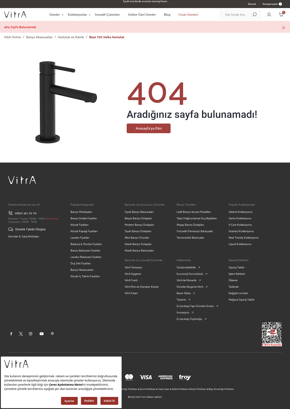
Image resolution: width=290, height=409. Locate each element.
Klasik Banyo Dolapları (138, 243)
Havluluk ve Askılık (71, 37)
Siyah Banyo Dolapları (138, 231)
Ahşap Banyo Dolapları (190, 224)
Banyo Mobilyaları (81, 211)
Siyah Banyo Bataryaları (139, 211)
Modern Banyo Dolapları (139, 224)
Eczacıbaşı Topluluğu (189, 318)
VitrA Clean (131, 293)
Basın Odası (184, 293)
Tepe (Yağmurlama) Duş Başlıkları (197, 218)
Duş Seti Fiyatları (80, 263)
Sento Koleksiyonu (240, 218)
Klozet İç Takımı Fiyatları (85, 276)
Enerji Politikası (198, 389)
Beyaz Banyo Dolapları (138, 218)
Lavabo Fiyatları (79, 237)
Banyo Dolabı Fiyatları (83, 218)
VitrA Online (12, 37)
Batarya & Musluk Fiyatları (86, 243)
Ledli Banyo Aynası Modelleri (194, 211)
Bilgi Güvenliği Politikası (221, 389)
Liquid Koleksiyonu (240, 243)
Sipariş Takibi (236, 267)
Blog (167, 14)
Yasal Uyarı (163, 389)
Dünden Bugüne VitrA (190, 286)
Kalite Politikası (180, 389)
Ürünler (54, 14)
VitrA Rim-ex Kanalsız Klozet (142, 286)
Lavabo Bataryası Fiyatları (85, 256)
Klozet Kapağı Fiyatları (83, 231)
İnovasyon (183, 312)
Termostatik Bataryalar (190, 237)
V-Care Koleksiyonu (240, 224)
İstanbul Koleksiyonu (241, 231)
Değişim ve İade (238, 293)
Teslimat (234, 286)
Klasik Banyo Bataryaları (139, 250)
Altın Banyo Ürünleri (137, 237)
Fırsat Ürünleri (188, 14)
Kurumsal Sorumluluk (190, 273)
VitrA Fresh (131, 280)
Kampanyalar (272, 4)
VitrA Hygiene (133, 273)
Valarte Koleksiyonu (241, 211)
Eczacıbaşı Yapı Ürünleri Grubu (195, 305)
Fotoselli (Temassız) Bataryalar (195, 231)
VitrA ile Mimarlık (187, 280)
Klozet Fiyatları (79, 224)
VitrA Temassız (133, 267)
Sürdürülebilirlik (186, 267)
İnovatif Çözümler (107, 14)
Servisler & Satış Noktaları (23, 236)
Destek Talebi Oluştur (27, 229)
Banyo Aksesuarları (39, 37)
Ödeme (233, 280)
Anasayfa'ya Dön (149, 128)
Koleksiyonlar (77, 14)
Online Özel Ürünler (142, 14)
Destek (252, 4)
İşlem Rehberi (237, 273)
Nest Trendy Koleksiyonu (244, 237)
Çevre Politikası (147, 389)
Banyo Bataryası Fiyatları (85, 250)
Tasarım (181, 299)
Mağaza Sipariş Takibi (241, 299)
